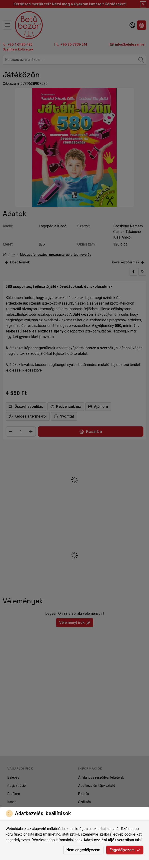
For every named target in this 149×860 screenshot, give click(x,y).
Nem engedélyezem (83, 850)
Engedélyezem (125, 850)
